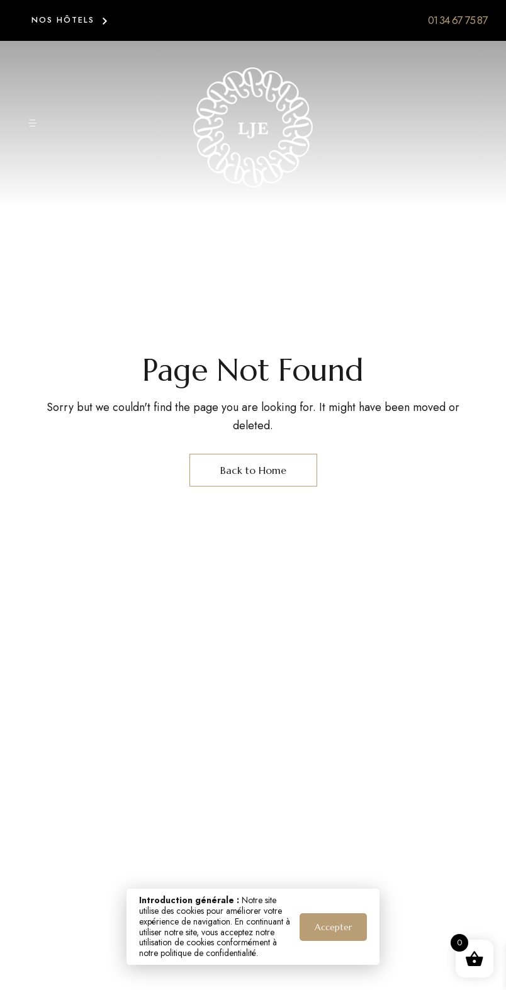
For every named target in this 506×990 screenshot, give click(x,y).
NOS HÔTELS (62, 20)
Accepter (333, 927)
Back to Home (253, 470)
